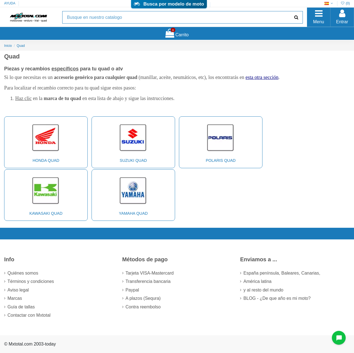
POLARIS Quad (220, 142)
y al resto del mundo (263, 290)
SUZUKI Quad (133, 142)
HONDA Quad (45, 142)
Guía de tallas (21, 307)
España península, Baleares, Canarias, (281, 273)
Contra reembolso (143, 307)
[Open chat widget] (339, 338)
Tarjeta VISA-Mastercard (150, 273)
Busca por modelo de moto (169, 4)
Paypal (132, 290)
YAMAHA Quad (133, 194)
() (345, 3)
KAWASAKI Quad (45, 194)
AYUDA (9, 3)
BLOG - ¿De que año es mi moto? (277, 298)
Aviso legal (18, 290)
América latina (257, 281)
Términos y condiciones (30, 281)
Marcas (14, 298)
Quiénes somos (22, 273)
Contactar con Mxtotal (29, 315)
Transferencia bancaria (148, 281)
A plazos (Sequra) (143, 298)
